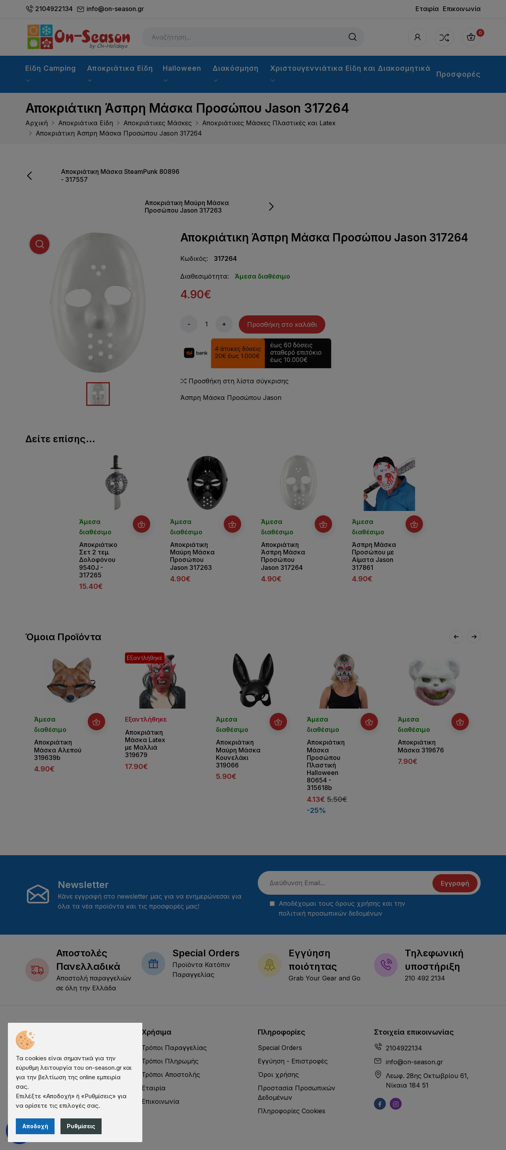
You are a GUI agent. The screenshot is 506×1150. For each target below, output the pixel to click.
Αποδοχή (35, 1126)
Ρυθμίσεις (81, 1126)
